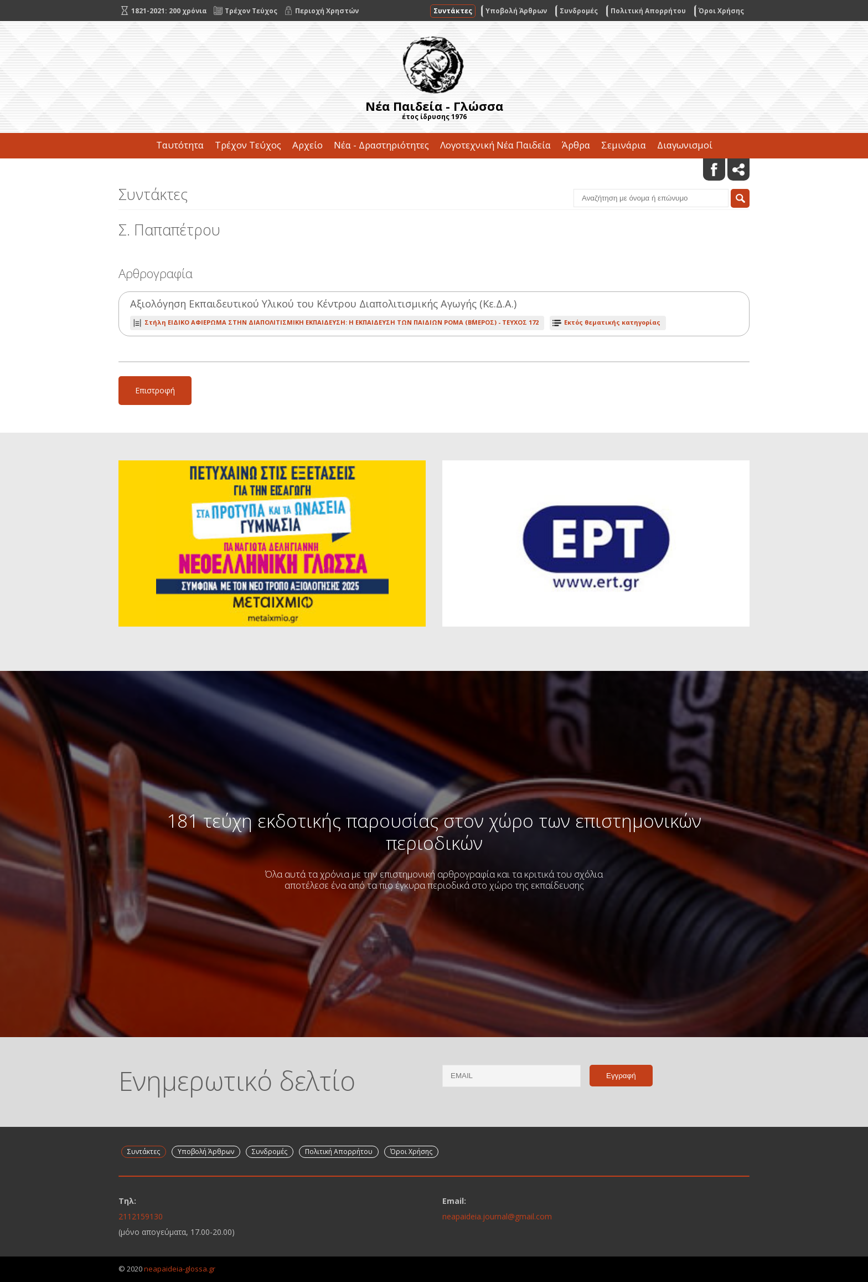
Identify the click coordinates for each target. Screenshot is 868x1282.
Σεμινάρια (623, 145)
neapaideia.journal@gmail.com (497, 1216)
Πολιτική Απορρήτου (648, 11)
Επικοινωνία (434, 170)
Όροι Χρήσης (721, 11)
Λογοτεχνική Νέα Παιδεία (495, 145)
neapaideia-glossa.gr (179, 1269)
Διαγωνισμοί (684, 145)
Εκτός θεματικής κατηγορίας (612, 322)
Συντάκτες (452, 11)
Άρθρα (576, 145)
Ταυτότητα (180, 145)
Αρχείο (307, 145)
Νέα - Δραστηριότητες (381, 145)
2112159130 (140, 1216)
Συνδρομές (579, 11)
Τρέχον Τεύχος (248, 145)
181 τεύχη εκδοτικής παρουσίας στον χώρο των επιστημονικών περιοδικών (434, 831)
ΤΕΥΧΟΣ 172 (341, 322)
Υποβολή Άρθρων (516, 11)
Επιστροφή (155, 390)
